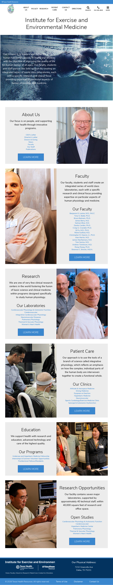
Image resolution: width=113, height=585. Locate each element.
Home (7, 573)
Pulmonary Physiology (31, 319)
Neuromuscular (82, 398)
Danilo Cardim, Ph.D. (82, 225)
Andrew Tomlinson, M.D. (82, 244)
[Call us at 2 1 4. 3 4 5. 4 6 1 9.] (98, 8)
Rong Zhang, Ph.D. (82, 247)
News (31, 142)
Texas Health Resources (10, 2)
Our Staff (31, 147)
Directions (76, 9)
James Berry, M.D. (82, 220)
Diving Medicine (82, 391)
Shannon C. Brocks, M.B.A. (82, 249)
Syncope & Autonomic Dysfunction (82, 403)
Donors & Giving (30, 140)
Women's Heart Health (31, 324)
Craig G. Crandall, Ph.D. (82, 228)
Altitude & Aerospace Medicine (82, 388)
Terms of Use (61, 581)
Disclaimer (78, 581)
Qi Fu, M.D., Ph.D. (82, 230)
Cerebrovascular (30, 312)
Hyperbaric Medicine (82, 396)
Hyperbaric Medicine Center (82, 526)
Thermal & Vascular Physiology (30, 322)
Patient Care (54, 8)
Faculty (34, 9)
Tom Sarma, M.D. (82, 242)
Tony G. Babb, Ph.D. (82, 216)
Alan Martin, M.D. (82, 237)
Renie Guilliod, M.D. (82, 232)
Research (44, 9)
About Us (26, 8)
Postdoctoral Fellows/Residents (30, 461)
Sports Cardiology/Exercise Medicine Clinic (82, 400)
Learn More (31, 157)
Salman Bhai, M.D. (82, 223)
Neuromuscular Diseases (31, 317)
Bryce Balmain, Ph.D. (82, 218)
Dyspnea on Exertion (82, 393)
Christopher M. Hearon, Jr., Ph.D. (82, 235)
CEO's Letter (31, 135)
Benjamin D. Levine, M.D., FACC (82, 213)
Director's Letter (30, 137)
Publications (31, 149)
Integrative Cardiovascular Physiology (31, 315)
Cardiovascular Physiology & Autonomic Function (31, 310)
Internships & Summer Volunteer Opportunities (30, 458)
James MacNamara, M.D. (82, 240)
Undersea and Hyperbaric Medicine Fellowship (31, 456)
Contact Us (66, 8)
